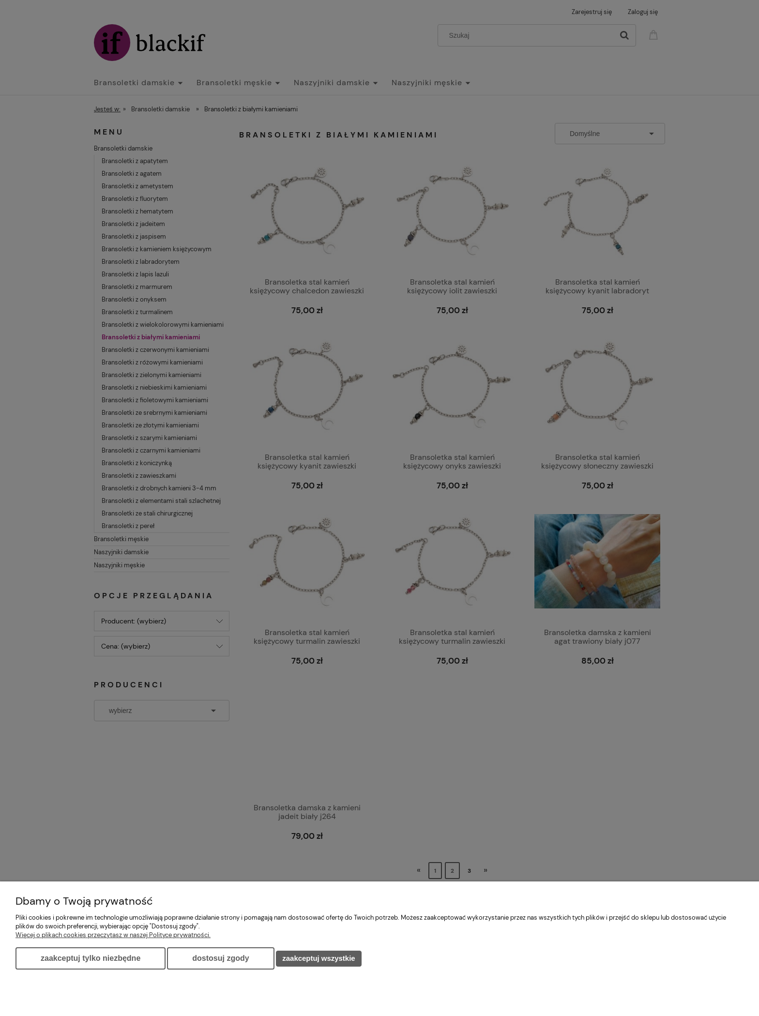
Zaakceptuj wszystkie (318, 958)
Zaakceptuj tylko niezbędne (90, 958)
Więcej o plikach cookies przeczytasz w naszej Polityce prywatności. (113, 935)
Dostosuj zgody (220, 958)
